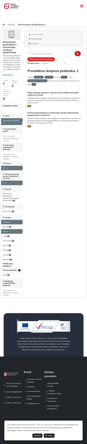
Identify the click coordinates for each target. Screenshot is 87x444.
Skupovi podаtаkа (36, 34)
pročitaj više (7, 75)
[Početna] (4, 24)
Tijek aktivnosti (35, 39)
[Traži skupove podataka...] (51, 53)
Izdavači (11, 24)
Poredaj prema (33, 63)
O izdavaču (34, 43)
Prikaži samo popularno (8, 265)
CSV (29, 106)
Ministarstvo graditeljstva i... (32, 24)
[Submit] (78, 53)
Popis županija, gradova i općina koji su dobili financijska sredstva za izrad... (53, 93)
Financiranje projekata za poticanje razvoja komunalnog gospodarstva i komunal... (52, 114)
